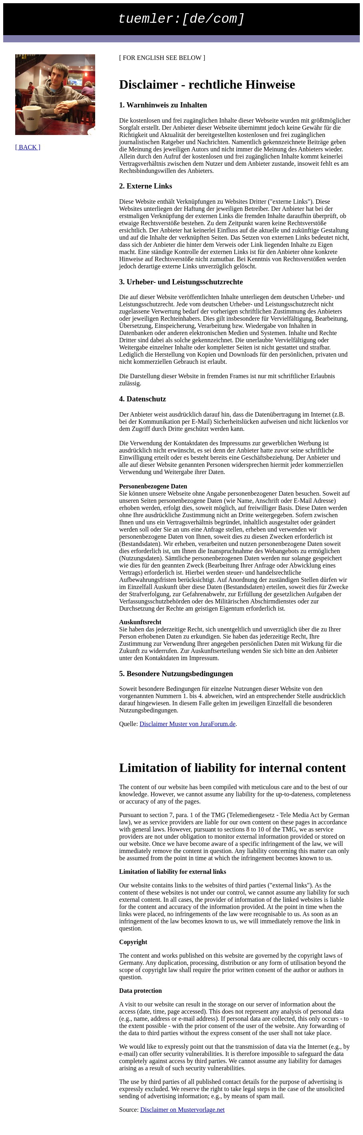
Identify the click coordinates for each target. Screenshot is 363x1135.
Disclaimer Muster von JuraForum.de (187, 723)
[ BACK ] (27, 147)
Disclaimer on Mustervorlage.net (182, 1109)
